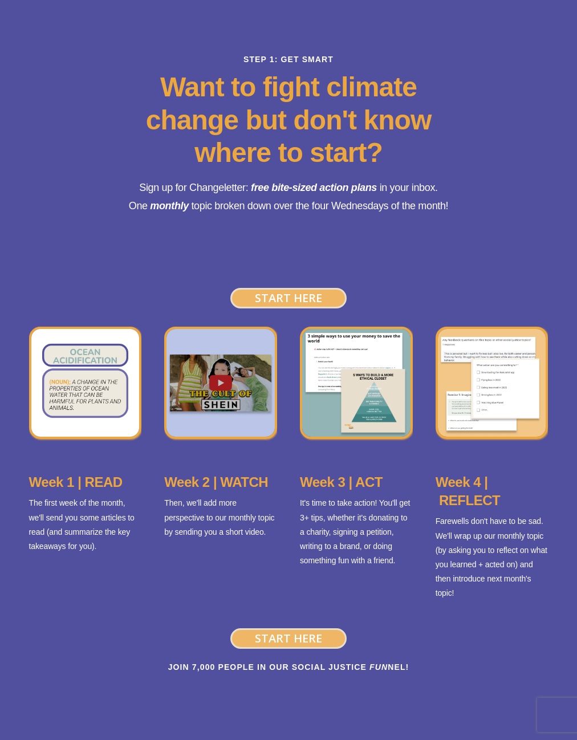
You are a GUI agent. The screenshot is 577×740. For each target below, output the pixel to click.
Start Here (288, 298)
